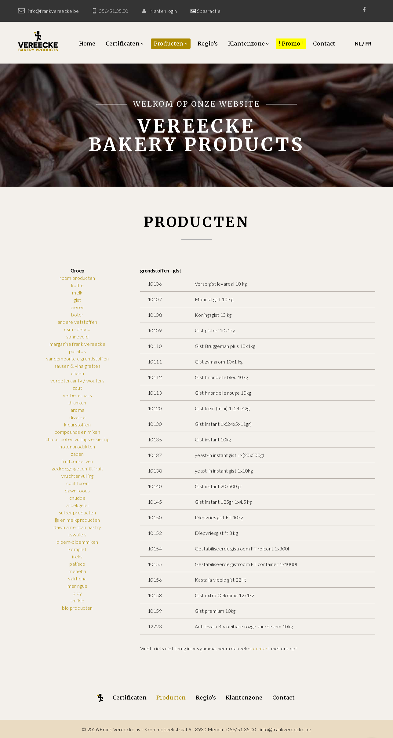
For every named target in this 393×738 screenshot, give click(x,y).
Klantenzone (246, 43)
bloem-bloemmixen (77, 542)
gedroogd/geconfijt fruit (77, 468)
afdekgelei (77, 505)
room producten (77, 278)
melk (77, 292)
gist (77, 300)
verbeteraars (77, 395)
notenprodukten (77, 446)
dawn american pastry (77, 527)
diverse (77, 417)
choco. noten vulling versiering (77, 439)
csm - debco (77, 329)
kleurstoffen (77, 424)
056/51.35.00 (114, 11)
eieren (78, 307)
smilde (78, 600)
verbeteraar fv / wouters (77, 380)
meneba (77, 571)
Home (87, 43)
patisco (77, 564)
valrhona (77, 578)
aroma (78, 410)
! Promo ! (291, 43)
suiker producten (77, 512)
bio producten (77, 608)
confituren (77, 483)
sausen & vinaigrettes (77, 366)
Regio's (208, 43)
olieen (77, 373)
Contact (324, 43)
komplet (77, 549)
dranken (77, 402)
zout (77, 388)
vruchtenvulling (77, 476)
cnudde (77, 498)
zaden (77, 454)
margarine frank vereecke (77, 344)
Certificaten (123, 43)
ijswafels (77, 534)
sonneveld (77, 336)
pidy (77, 593)
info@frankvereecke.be (53, 11)
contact (261, 648)
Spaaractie (208, 11)
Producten (169, 43)
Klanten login (163, 11)
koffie (77, 285)
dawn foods (77, 490)
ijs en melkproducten (77, 520)
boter (77, 314)
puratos (77, 351)
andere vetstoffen (77, 322)
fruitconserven (77, 461)
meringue (77, 586)
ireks (77, 556)
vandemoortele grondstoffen (77, 358)
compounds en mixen (77, 432)
